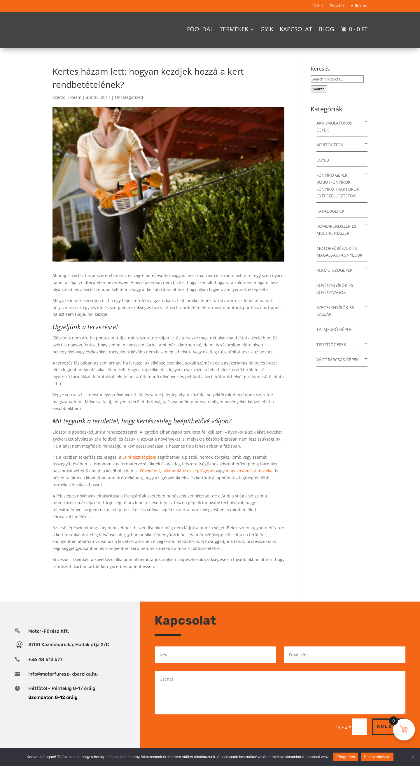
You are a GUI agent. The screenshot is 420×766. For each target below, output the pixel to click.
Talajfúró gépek (334, 339)
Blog (326, 29)
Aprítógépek (329, 155)
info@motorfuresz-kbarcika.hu (63, 684)
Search (319, 99)
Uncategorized (129, 107)
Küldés (388, 736)
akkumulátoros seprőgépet (188, 481)
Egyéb (322, 170)
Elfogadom (345, 757)
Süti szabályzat (377, 757)
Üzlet (318, 6)
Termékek (234, 29)
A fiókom (359, 6)
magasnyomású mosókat (250, 481)
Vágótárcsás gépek (337, 370)
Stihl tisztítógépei (139, 467)
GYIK (266, 29)
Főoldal (200, 29)
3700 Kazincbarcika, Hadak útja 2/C (68, 655)
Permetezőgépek (334, 280)
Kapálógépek (330, 221)
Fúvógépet (150, 481)
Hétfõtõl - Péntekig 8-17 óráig (61, 698)
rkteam (74, 107)
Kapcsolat (296, 29)
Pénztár (337, 6)
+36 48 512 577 (45, 669)
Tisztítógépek (331, 354)
